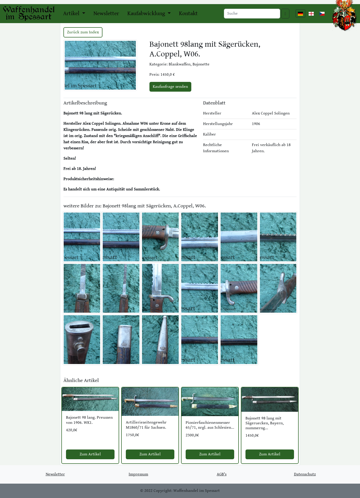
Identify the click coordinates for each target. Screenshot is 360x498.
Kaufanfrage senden (170, 86)
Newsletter (106, 13)
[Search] (252, 13)
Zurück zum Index (83, 32)
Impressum (138, 474)
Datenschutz (305, 474)
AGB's (221, 474)
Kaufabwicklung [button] (146, 13)
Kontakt (188, 13)
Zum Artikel (90, 454)
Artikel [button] (72, 13)
